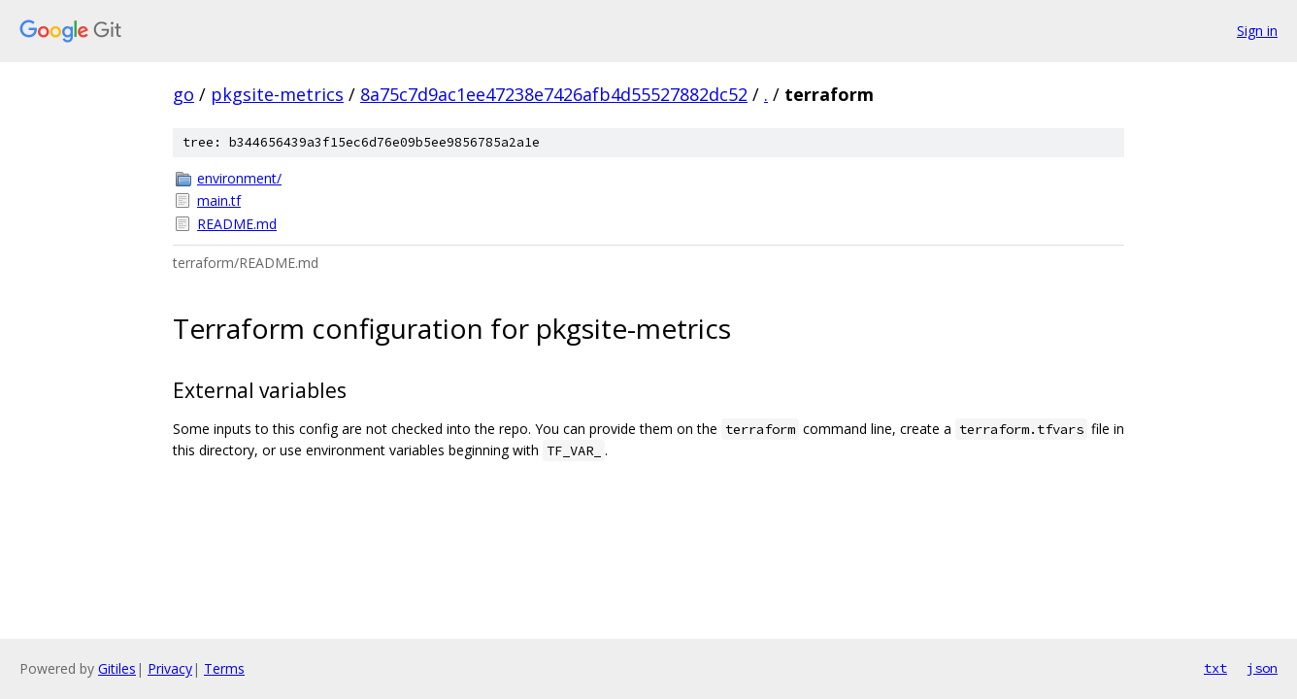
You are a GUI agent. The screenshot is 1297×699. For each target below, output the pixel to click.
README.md (237, 224)
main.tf (219, 200)
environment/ (239, 178)
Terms (224, 668)
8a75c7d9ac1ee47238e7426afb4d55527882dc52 (554, 94)
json (1262, 668)
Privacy (170, 668)
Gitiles (117, 668)
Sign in (1257, 30)
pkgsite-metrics (277, 94)
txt (1215, 668)
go (183, 94)
